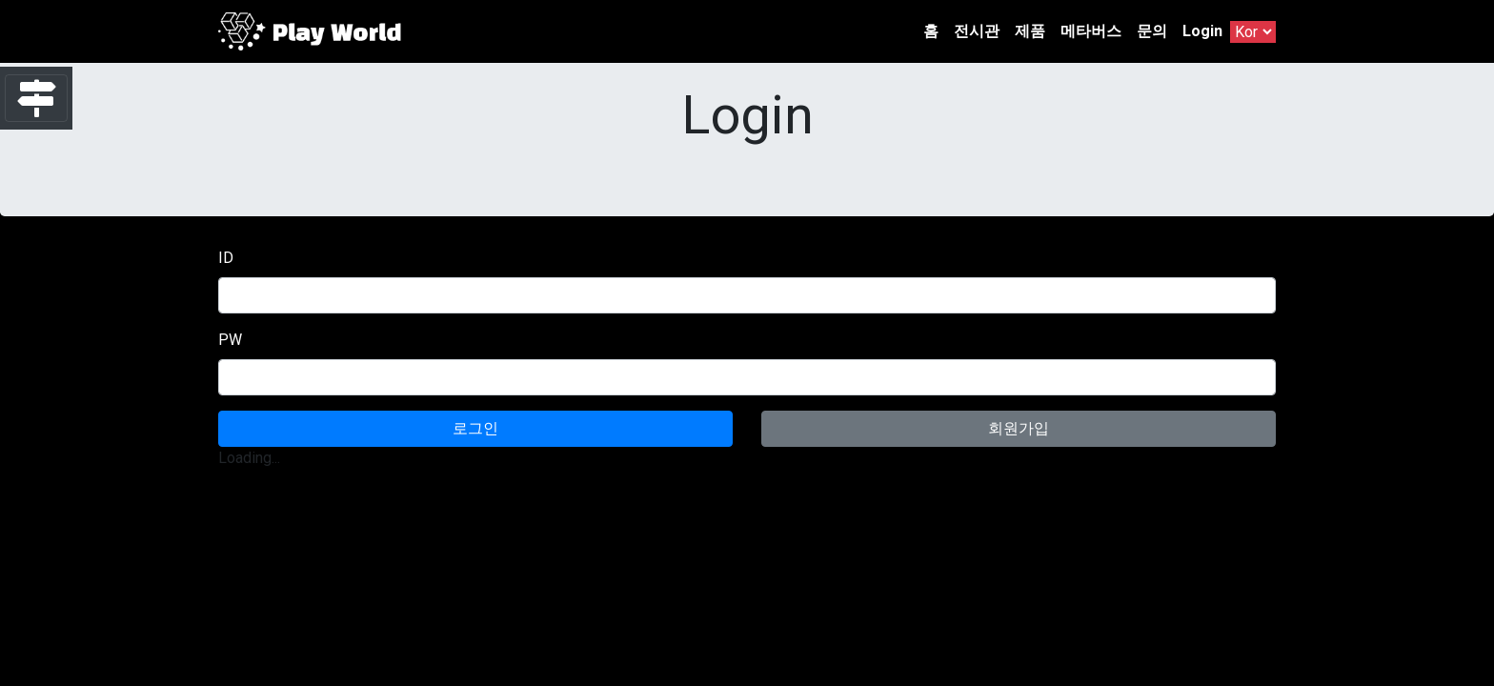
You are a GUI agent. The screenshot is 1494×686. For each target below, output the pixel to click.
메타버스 (1090, 31)
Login (1202, 31)
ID (225, 258)
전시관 (976, 31)
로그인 (475, 428)
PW (230, 340)
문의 (1152, 31)
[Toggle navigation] (36, 98)
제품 (1030, 31)
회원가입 (1018, 428)
